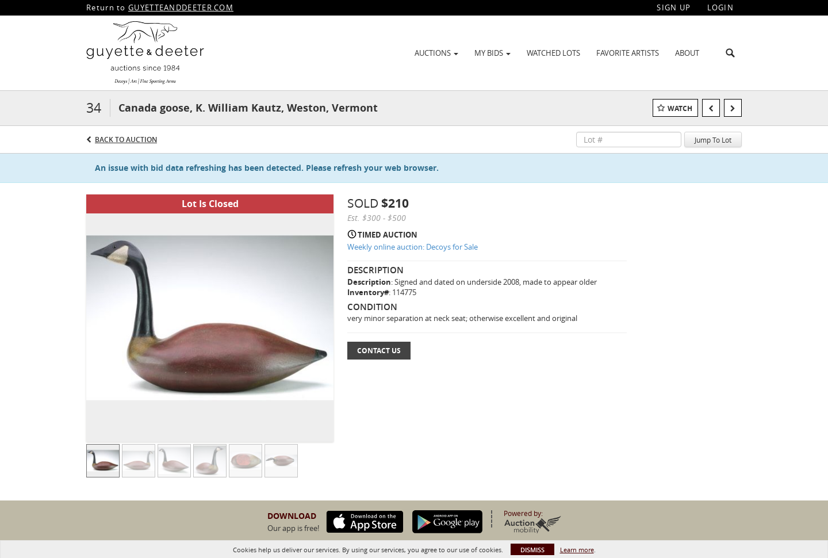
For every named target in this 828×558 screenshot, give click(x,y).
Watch (680, 108)
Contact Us (379, 351)
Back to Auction (126, 139)
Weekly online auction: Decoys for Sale (412, 247)
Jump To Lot (713, 139)
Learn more (577, 549)
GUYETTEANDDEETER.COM (180, 7)
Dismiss (532, 549)
